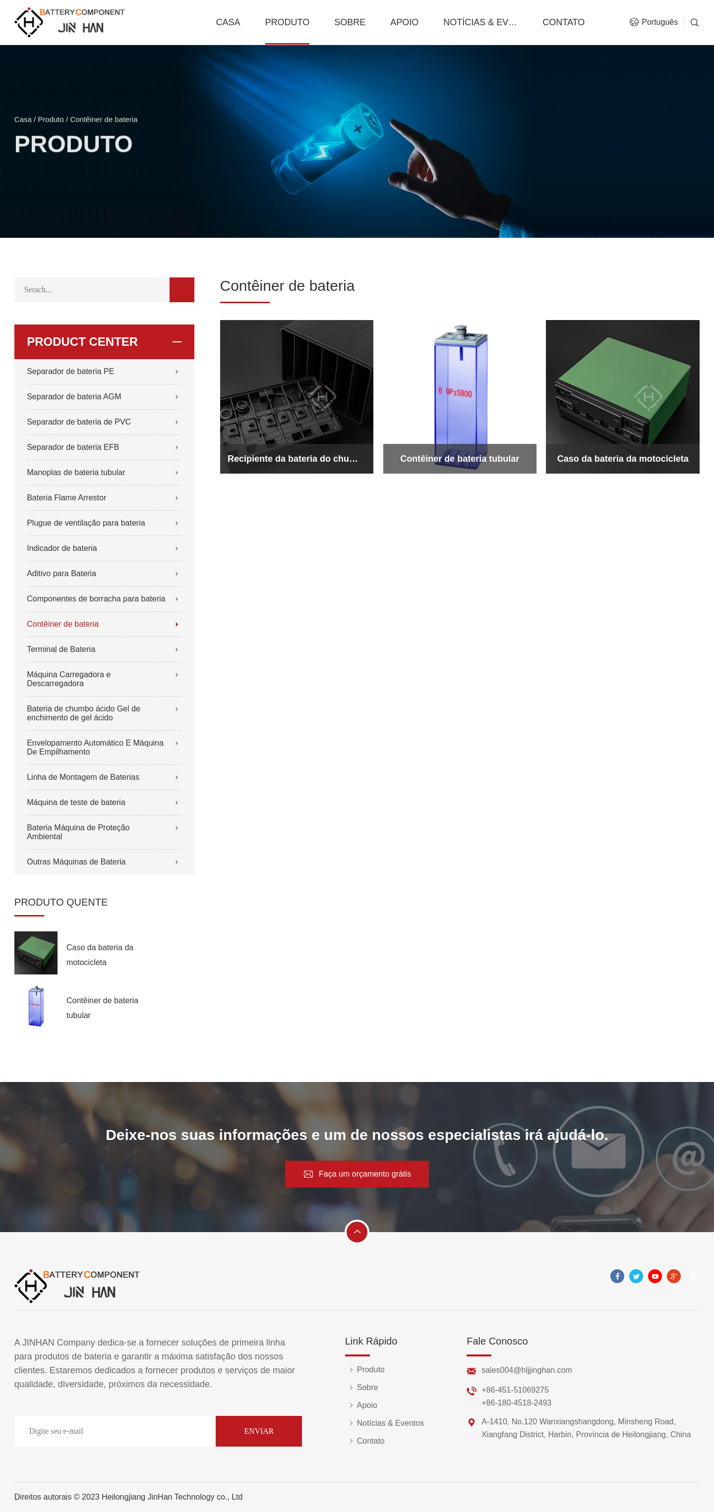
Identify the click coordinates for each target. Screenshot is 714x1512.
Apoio (404, 22)
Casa (228, 22)
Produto (287, 22)
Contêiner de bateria (103, 124)
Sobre (349, 22)
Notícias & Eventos (480, 22)
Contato (563, 22)
